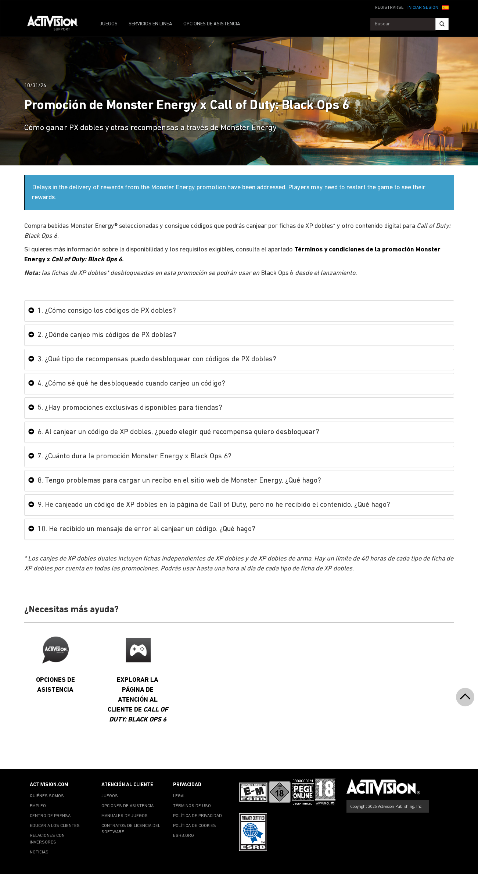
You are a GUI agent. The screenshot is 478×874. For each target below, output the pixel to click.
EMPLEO (38, 806)
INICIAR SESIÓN (422, 8)
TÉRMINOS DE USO (192, 806)
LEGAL (179, 796)
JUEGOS (109, 24)
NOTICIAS (39, 852)
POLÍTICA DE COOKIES (194, 826)
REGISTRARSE (389, 8)
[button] (445, 7)
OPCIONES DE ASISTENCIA (211, 24)
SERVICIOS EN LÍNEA (150, 24)
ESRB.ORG (183, 836)
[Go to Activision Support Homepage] (56, 24)
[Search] (442, 24)
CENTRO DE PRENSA (50, 816)
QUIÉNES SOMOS (47, 796)
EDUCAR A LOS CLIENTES (55, 826)
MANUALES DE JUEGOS (124, 816)
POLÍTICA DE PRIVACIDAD (197, 816)
